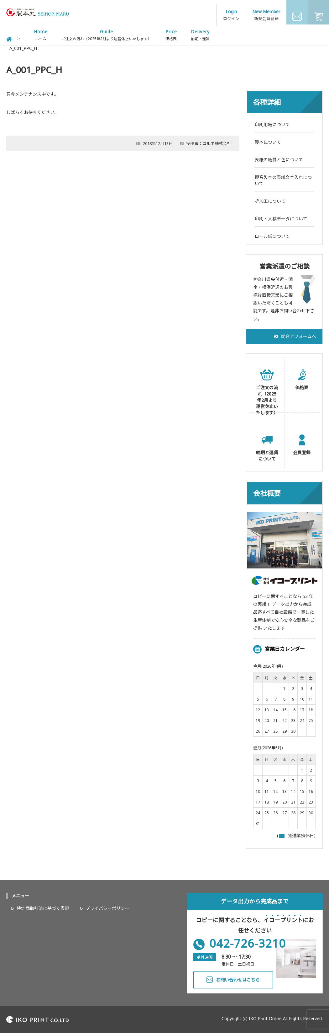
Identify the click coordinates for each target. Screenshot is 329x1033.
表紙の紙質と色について (279, 158)
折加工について (270, 199)
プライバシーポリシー (107, 907)
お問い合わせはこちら (238, 979)
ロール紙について (272, 235)
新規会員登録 (266, 15)
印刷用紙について (272, 123)
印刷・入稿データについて (281, 217)
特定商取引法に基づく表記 (43, 907)
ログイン (231, 15)
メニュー (20, 894)
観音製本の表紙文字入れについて (283, 179)
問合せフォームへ (298, 335)
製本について (268, 140)
